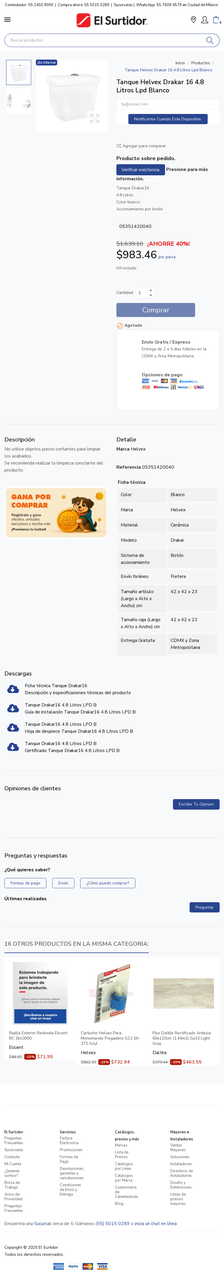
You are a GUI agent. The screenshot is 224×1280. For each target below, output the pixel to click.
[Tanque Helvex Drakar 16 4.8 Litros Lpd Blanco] (72, 95)
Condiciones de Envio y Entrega (70, 1189)
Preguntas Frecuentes (13, 1141)
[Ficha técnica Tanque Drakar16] (13, 691)
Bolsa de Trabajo (12, 1185)
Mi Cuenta (12, 1164)
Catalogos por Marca (124, 1178)
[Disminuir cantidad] (150, 295)
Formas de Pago (69, 1159)
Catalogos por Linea (124, 1166)
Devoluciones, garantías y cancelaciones (72, 1173)
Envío (63, 883)
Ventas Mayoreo (178, 1148)
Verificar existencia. (140, 170)
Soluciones (179, 1157)
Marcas (121, 1145)
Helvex (138, 449)
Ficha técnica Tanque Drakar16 (56, 686)
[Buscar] (210, 40)
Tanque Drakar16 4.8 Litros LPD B (61, 705)
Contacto (12, 1157)
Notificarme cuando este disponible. (168, 119)
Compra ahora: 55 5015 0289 (83, 5)
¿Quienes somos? (12, 1173)
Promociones (71, 1150)
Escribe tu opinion (196, 804)
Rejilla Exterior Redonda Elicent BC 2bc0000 (38, 1035)
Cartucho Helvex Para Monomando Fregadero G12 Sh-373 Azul (110, 1038)
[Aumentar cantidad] (150, 290)
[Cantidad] (142, 293)
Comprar (155, 310)
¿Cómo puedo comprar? (107, 883)
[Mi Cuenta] (204, 20)
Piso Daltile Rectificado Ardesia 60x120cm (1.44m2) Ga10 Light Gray (182, 1038)
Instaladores (181, 1164)
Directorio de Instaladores (181, 1173)
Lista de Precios (121, 1155)
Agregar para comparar (141, 146)
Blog (119, 1203)
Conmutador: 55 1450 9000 (29, 5)
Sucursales (123, 5)
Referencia (128, 467)
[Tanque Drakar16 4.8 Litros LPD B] (13, 710)
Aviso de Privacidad (13, 1197)
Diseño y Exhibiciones (181, 1185)
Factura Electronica (69, 1141)
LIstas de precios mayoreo (178, 1199)
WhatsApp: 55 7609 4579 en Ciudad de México (177, 5)
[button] (193, 20)
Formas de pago (25, 883)
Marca (123, 449)
